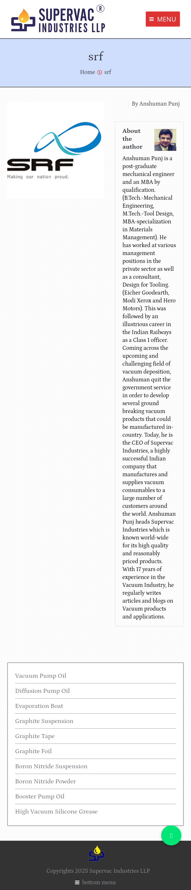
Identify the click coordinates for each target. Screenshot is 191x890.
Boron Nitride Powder (45, 781)
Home (87, 72)
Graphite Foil (33, 751)
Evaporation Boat (39, 706)
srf (107, 72)
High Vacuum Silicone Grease (56, 811)
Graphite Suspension (44, 721)
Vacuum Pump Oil (40, 676)
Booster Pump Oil (40, 796)
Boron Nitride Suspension (51, 766)
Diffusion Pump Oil (42, 691)
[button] (171, 835)
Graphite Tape (35, 736)
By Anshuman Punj (156, 104)
